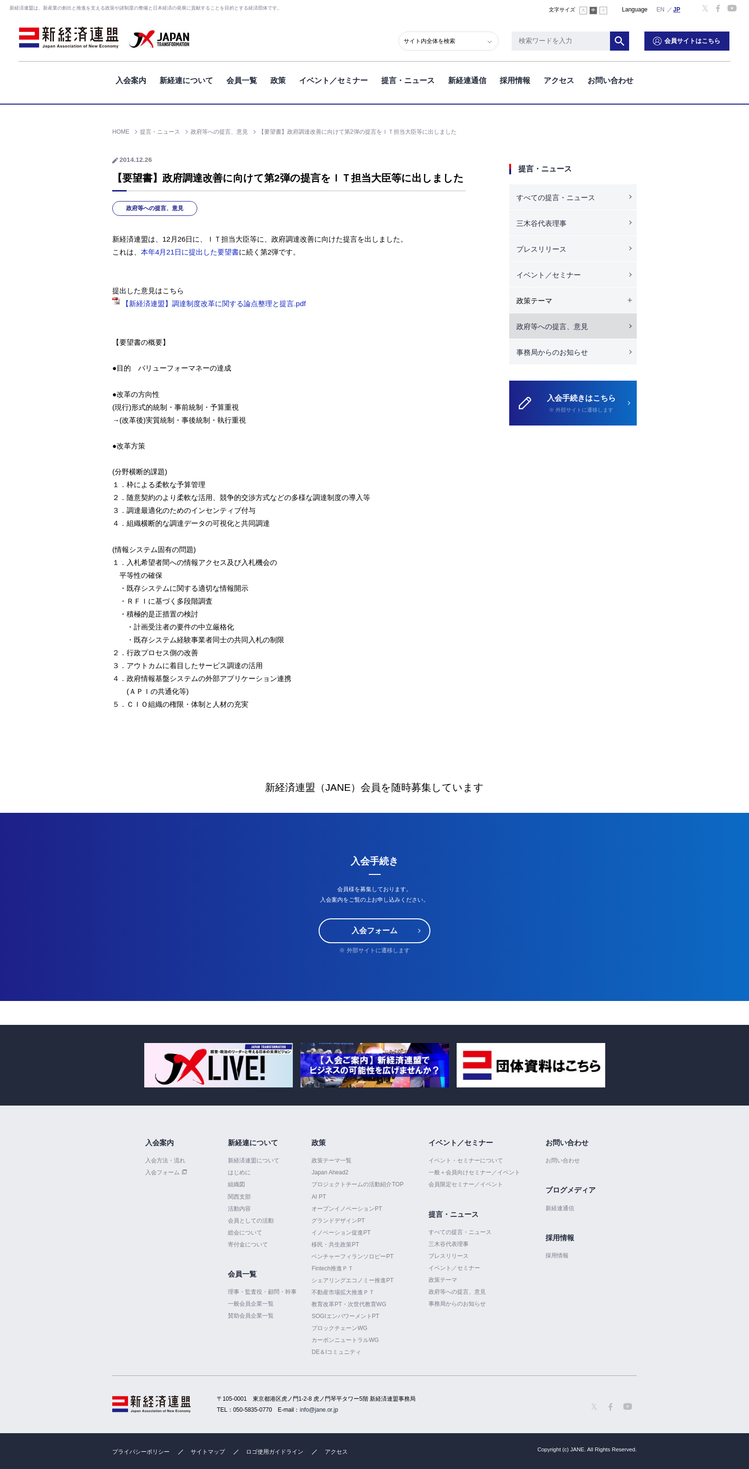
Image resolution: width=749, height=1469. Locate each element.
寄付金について (248, 1244)
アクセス (559, 80)
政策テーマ (442, 1280)
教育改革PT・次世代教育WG (348, 1304)
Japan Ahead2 (329, 1172)
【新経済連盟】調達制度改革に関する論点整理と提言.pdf (209, 303)
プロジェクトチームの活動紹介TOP (357, 1184)
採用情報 (515, 80)
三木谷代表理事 (541, 223)
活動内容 (239, 1208)
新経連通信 (467, 80)
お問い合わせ (610, 80)
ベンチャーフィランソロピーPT (352, 1256)
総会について (245, 1232)
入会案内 (131, 80)
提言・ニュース (408, 80)
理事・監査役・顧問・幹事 (262, 1291)
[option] (218, 1065)
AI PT (318, 1196)
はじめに (239, 1172)
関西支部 (239, 1196)
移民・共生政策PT (335, 1244)
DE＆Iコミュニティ (336, 1352)
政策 (278, 80)
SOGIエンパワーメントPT (345, 1316)
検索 (620, 40)
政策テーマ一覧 (331, 1160)
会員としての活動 (251, 1220)
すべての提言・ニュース (555, 197)
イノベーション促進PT (340, 1232)
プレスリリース (541, 249)
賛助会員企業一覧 (251, 1315)
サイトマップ (208, 1451)
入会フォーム (374, 930)
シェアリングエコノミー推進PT (352, 1280)
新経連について (186, 80)
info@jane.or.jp (319, 1409)
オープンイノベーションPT (346, 1208)
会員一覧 (241, 80)
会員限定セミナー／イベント (465, 1184)
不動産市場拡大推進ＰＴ (342, 1292)
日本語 (677, 9)
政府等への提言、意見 (154, 208)
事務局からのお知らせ (552, 352)
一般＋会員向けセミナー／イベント (474, 1172)
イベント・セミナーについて (465, 1160)
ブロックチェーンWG (339, 1328)
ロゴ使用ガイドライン (274, 1451)
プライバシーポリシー (141, 1451)
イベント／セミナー (333, 80)
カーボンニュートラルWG (345, 1340)
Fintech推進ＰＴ (332, 1268)
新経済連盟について (253, 1160)
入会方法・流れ (165, 1160)
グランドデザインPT (337, 1220)
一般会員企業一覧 (251, 1303)
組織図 (236, 1184)
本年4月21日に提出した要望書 (190, 252)
